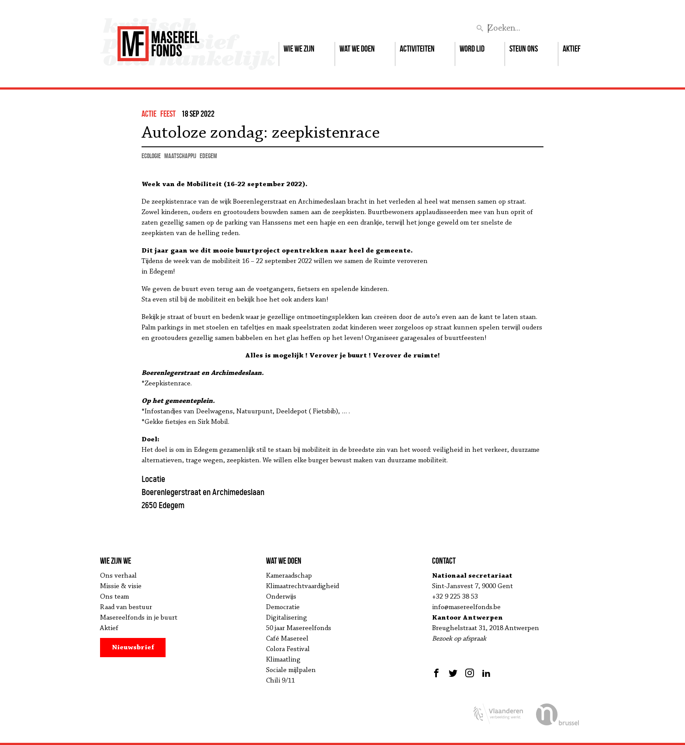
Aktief (572, 48)
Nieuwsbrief (133, 647)
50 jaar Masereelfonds (298, 628)
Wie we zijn (299, 48)
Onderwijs (281, 596)
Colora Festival (288, 649)
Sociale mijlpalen (291, 670)
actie (149, 113)
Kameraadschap (289, 575)
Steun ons (523, 48)
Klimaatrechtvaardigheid (302, 586)
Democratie (283, 607)
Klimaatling (283, 659)
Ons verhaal (118, 575)
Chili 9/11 (280, 680)
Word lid (472, 48)
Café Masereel (287, 638)
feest (168, 113)
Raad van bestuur (126, 607)
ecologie (151, 155)
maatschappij (180, 155)
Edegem (208, 155)
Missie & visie (121, 586)
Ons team (114, 596)
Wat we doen (357, 48)
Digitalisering (286, 617)
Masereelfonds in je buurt (138, 617)
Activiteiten (417, 48)
